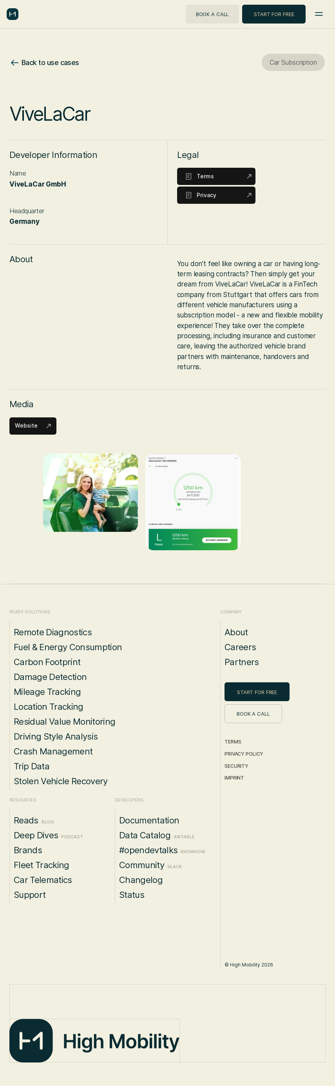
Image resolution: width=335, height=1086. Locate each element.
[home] (12, 14)
